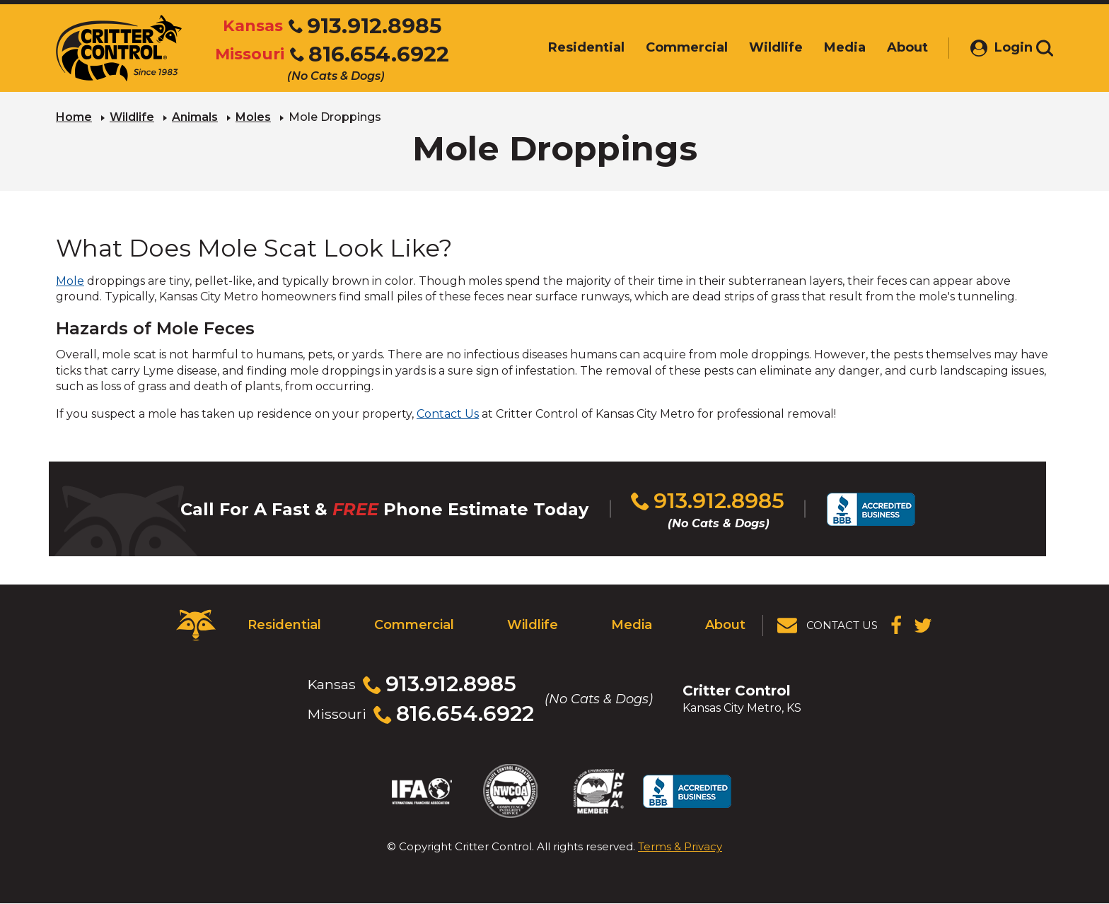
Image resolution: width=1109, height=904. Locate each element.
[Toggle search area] (1044, 48)
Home (74, 117)
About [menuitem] (889, 47)
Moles (253, 117)
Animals (195, 117)
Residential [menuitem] (568, 47)
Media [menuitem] (827, 47)
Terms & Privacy (680, 846)
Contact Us (448, 414)
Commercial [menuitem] (669, 47)
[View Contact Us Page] (828, 625)
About (725, 625)
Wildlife (132, 117)
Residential (284, 625)
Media (631, 625)
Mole (70, 281)
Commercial (414, 625)
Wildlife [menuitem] (758, 47)
